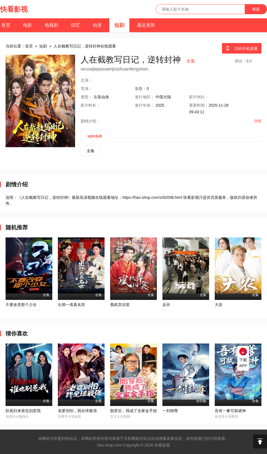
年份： (144, 105)
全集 (91, 151)
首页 (5, 25)
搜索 (256, 9)
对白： (199, 97)
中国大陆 (163, 97)
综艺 (75, 25)
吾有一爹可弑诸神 (230, 410)
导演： (86, 88)
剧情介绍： (90, 121)
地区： (144, 97)
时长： (90, 105)
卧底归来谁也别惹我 (23, 410)
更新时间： (199, 105)
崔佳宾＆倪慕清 (226, 416)
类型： (86, 97)
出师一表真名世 (71, 304)
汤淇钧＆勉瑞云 (17, 416)
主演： (86, 80)
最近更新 (146, 25)
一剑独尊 (170, 410)
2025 (159, 105)
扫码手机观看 (242, 48)
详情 (257, 121)
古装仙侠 (101, 97)
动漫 (97, 25)
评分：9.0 (243, 61)
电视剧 (51, 25)
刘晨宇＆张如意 (69, 416)
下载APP (243, 363)
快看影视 (14, 9)
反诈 (166, 304)
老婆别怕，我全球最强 (77, 410)
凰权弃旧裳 (120, 304)
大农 (218, 304)
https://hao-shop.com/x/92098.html (152, 197)
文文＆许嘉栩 (120, 416)
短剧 (119, 25)
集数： (141, 88)
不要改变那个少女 (21, 304)
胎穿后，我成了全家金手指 (133, 410)
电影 (27, 25)
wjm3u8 (95, 136)
